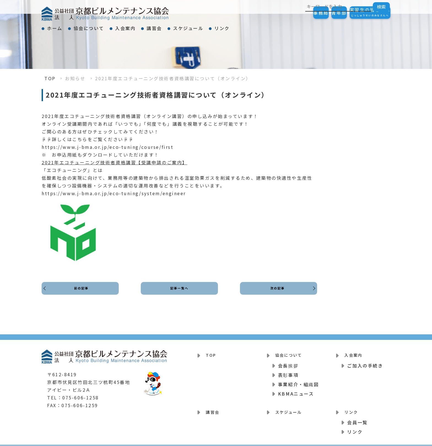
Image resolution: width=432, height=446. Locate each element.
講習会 (189, 26)
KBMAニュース (296, 390)
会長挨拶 (288, 362)
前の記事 (83, 293)
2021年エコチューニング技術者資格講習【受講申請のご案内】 (114, 162)
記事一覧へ (179, 293)
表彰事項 (288, 371)
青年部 (322, 12)
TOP (50, 78)
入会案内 (150, 26)
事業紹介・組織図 (298, 380)
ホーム (60, 26)
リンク (276, 26)
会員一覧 (357, 415)
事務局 (293, 12)
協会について (103, 26)
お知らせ (75, 78)
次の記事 (275, 293)
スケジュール (233, 26)
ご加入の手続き (365, 362)
